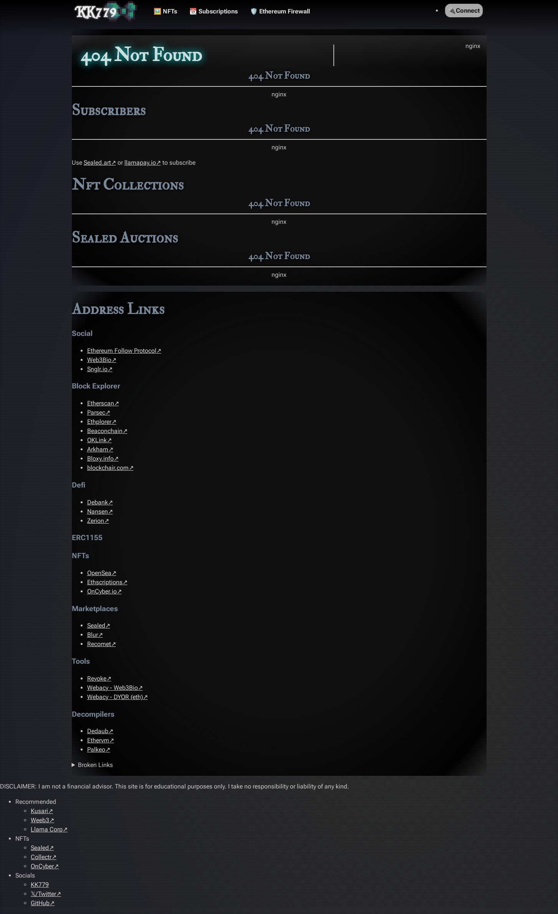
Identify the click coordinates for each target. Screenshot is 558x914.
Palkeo (96, 749)
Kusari (39, 811)
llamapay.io (140, 162)
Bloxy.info (100, 458)
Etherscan (100, 403)
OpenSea (99, 573)
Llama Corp (47, 829)
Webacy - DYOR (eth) (115, 697)
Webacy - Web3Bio (112, 687)
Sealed (96, 625)
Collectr (41, 857)
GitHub (40, 903)
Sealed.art (97, 162)
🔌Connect (464, 10)
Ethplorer (99, 421)
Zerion (95, 520)
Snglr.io (97, 369)
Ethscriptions (105, 582)
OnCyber (42, 866)
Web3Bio (99, 360)
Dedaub (97, 731)
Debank (97, 502)
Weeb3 (40, 820)
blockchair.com (108, 467)
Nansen (97, 511)
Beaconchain (105, 431)
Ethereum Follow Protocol (121, 350)
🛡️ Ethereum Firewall (280, 11)
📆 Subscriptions (213, 11)
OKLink (97, 440)
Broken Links (95, 765)
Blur (92, 634)
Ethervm (98, 740)
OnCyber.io (102, 591)
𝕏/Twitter (43, 893)
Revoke (96, 678)
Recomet (99, 644)
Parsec (96, 412)
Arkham (97, 449)
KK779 (96, 11)
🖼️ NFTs (165, 11)
